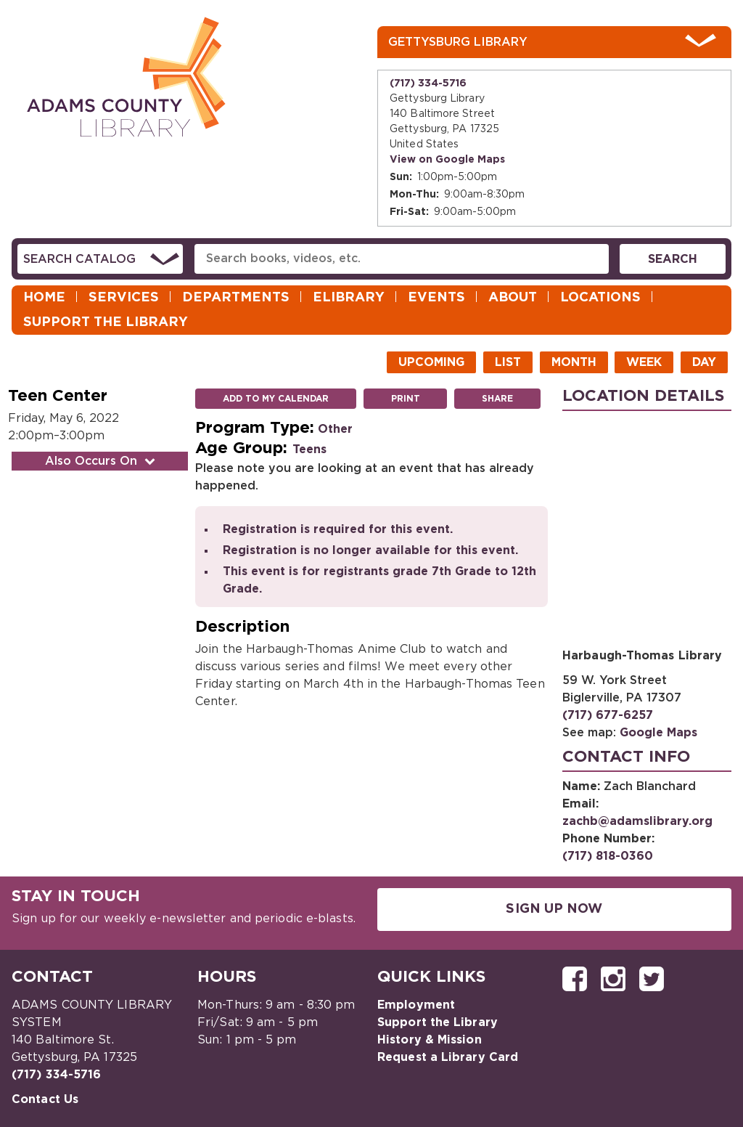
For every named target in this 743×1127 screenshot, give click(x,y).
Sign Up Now (554, 909)
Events (436, 297)
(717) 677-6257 (607, 715)
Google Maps (658, 733)
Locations (600, 297)
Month (573, 362)
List (508, 362)
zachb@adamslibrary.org (637, 821)
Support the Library (105, 322)
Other (335, 429)
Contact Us (45, 1099)
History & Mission (429, 1040)
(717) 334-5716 (428, 83)
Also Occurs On (101, 461)
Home (44, 297)
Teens (309, 449)
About (512, 297)
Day (704, 362)
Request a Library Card (447, 1057)
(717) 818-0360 (607, 856)
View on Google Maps (447, 160)
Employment (416, 1005)
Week (644, 362)
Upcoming (431, 362)
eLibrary (349, 297)
